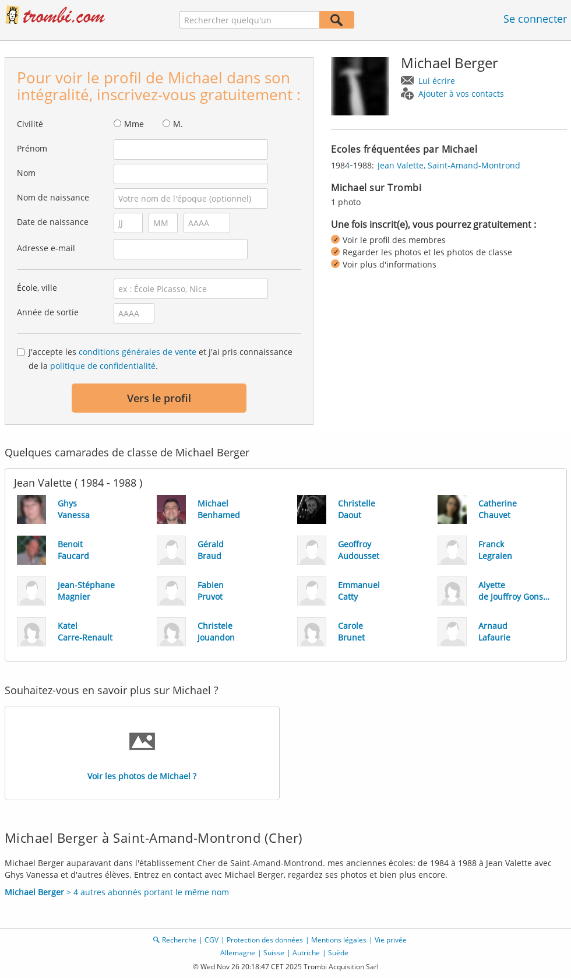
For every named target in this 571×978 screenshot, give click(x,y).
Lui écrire (436, 80)
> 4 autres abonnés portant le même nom (117, 892)
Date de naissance (53, 221)
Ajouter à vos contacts (461, 93)
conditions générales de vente (137, 351)
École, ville (37, 287)
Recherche (179, 940)
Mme (134, 123)
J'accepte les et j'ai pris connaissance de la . (160, 358)
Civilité (30, 123)
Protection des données (265, 940)
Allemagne (237, 953)
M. (178, 123)
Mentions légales (338, 940)
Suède (338, 953)
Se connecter (535, 19)
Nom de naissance (53, 197)
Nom (26, 172)
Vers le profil (159, 398)
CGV (211, 940)
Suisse (273, 953)
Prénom (32, 148)
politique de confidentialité (103, 365)
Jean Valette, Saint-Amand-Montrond (449, 165)
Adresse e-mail (46, 248)
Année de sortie (48, 312)
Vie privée (391, 940)
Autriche (306, 953)
